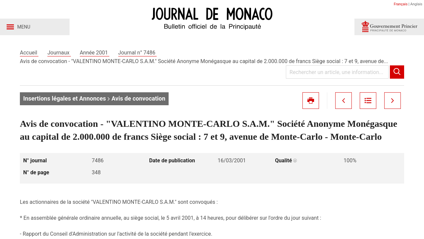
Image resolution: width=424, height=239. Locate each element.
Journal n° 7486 (137, 52)
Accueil (29, 52)
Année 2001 (94, 52)
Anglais (416, 4)
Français (401, 4)
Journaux (59, 52)
